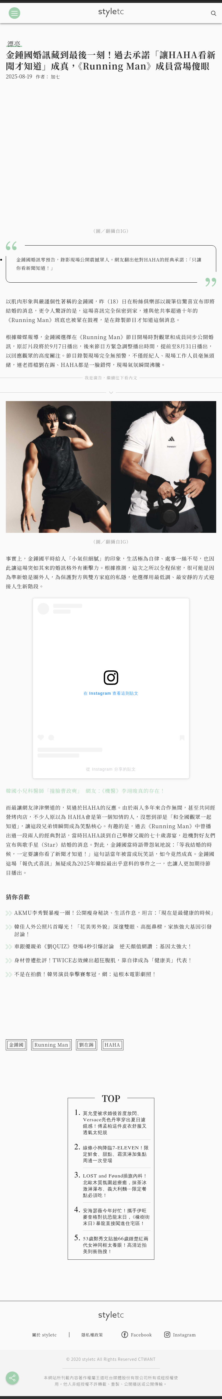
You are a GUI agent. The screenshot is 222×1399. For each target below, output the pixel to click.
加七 (55, 76)
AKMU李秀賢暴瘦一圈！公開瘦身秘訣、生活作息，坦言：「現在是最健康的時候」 (115, 912)
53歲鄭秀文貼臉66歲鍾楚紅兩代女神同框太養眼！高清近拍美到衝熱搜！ (116, 1245)
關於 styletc (44, 1335)
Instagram (180, 1335)
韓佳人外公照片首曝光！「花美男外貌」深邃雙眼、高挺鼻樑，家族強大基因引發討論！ (113, 930)
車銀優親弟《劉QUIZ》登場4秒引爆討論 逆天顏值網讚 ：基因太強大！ (103, 946)
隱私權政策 (92, 1335)
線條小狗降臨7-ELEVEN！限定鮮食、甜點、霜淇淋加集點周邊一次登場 (116, 1154)
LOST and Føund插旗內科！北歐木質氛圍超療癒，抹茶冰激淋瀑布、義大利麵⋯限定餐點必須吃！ (115, 1185)
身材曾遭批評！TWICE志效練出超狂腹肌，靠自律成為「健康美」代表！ (103, 960)
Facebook (136, 1334)
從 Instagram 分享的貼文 (111, 769)
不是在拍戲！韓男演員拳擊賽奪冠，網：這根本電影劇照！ (85, 974)
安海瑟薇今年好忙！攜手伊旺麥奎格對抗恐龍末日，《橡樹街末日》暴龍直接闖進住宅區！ (116, 1216)
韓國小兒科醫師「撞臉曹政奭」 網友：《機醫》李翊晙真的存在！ (85, 790)
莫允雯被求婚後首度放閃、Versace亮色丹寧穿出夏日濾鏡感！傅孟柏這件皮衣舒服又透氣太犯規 (115, 1122)
